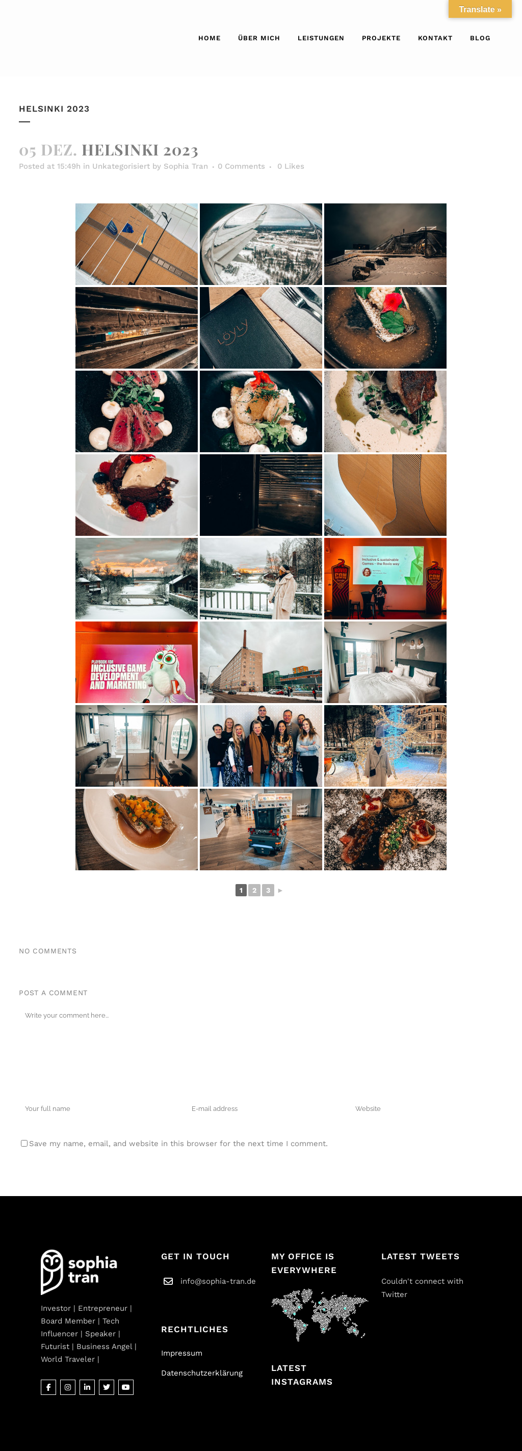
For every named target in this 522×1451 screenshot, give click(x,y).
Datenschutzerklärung (202, 1373)
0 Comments (241, 166)
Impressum (181, 1353)
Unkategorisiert (121, 166)
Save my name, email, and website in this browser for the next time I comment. (178, 1143)
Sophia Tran (186, 166)
